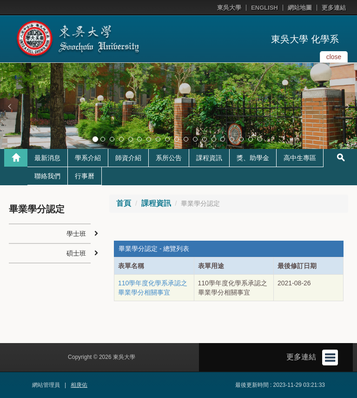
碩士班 (76, 253)
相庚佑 (79, 385)
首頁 (123, 203)
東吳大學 (229, 8)
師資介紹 (128, 158)
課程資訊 (209, 158)
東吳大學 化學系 (305, 39)
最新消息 (47, 158)
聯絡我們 (47, 176)
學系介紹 (88, 158)
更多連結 (334, 8)
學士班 (76, 233)
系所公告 (169, 158)
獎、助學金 (253, 158)
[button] (9, 106)
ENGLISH (264, 8)
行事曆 (84, 176)
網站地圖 (300, 8)
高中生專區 (300, 158)
